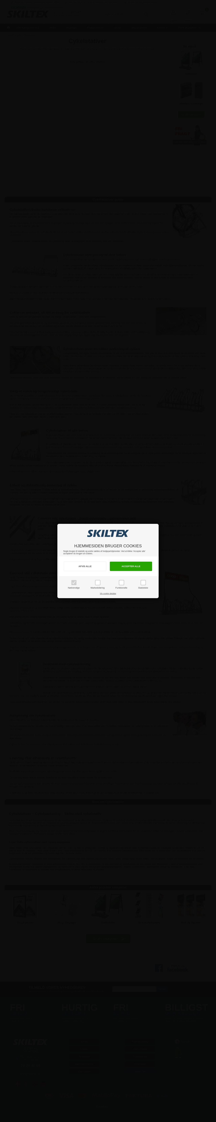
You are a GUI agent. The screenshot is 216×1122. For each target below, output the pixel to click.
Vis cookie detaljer (108, 593)
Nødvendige (74, 588)
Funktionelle (121, 588)
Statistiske (143, 588)
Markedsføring (98, 588)
